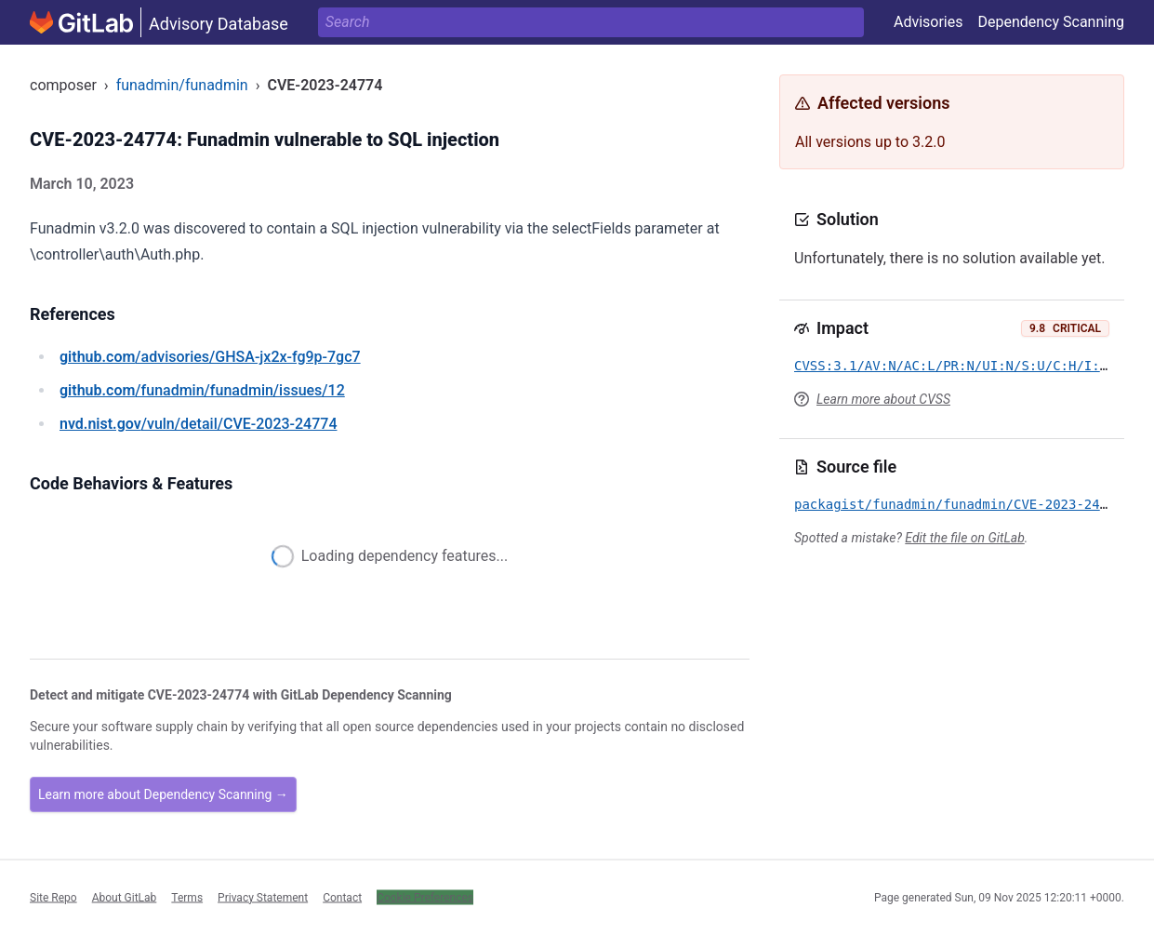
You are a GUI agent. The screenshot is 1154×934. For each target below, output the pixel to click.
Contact (342, 896)
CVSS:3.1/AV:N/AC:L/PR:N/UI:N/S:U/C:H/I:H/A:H (966, 365)
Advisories (928, 22)
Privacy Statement (263, 896)
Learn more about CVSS (883, 399)
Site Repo (53, 896)
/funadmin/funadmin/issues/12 (202, 390)
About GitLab (124, 896)
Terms (187, 896)
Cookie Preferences (425, 896)
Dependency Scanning (1050, 22)
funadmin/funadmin (182, 85)
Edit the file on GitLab (964, 537)
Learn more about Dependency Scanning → (163, 794)
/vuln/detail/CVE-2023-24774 (198, 424)
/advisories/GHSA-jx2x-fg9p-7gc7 (210, 357)
